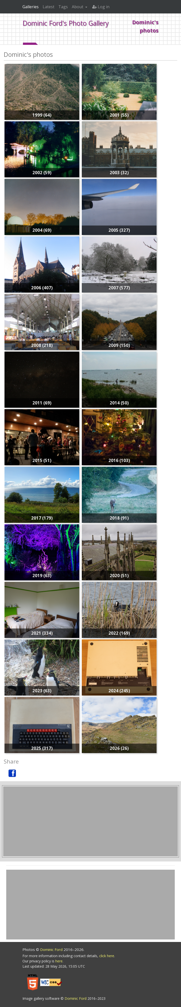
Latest (48, 6)
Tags (63, 6)
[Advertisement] (90, 821)
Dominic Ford (52, 949)
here (59, 961)
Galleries (30, 6)
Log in (100, 6)
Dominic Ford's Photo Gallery (65, 23)
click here (106, 955)
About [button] (78, 6)
